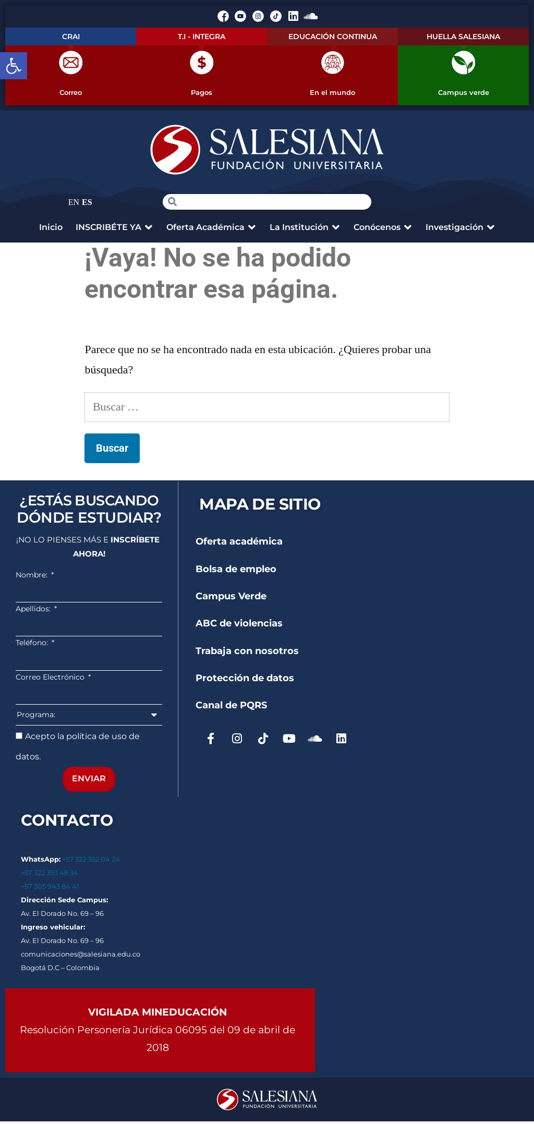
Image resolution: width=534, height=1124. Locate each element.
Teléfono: (33, 645)
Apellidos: (34, 611)
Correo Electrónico (51, 679)
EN (73, 205)
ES (87, 205)
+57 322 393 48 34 (49, 875)
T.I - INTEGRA (201, 36)
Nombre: (33, 577)
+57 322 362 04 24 (92, 861)
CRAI (71, 36)
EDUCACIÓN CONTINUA (332, 36)
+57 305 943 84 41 (50, 889)
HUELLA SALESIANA (463, 36)
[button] (13, 65)
